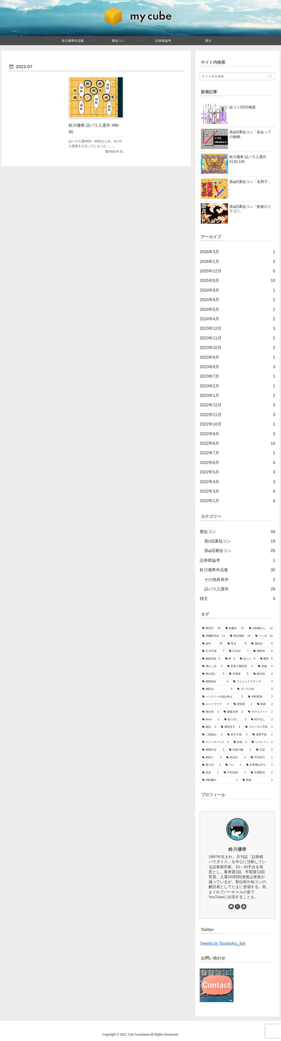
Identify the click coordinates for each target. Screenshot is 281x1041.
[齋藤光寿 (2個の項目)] (233, 712)
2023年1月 (237, 395)
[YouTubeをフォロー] (243, 906)
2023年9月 (237, 357)
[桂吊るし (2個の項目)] (262, 719)
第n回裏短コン (239, 541)
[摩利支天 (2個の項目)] (230, 727)
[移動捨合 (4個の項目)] (215, 681)
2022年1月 (237, 500)
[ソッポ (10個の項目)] (264, 636)
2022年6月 (237, 462)
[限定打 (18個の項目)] (211, 628)
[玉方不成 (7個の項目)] (213, 651)
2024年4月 (237, 319)
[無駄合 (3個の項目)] (217, 689)
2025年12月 (237, 271)
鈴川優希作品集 (237, 569)
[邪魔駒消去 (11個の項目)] (213, 636)
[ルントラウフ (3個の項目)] (215, 704)
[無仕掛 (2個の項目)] (210, 712)
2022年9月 (237, 433)
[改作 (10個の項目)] (212, 643)
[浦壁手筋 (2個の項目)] (263, 734)
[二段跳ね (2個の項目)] (212, 734)
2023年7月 (237, 376)
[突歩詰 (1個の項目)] (236, 757)
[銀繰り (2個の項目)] (211, 757)
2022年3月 (237, 491)
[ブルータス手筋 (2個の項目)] (259, 727)
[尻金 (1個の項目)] (210, 772)
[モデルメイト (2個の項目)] (260, 712)
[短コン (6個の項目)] (247, 658)
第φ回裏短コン (239, 550)
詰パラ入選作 (239, 589)
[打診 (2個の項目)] (264, 749)
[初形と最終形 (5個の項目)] (240, 666)
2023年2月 (237, 386)
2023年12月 (237, 328)
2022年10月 (237, 424)
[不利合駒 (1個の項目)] (235, 772)
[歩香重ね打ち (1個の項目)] (259, 765)
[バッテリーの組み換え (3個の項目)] (222, 696)
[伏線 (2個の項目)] (240, 742)
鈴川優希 (237, 849)
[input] (237, 76)
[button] (270, 76)
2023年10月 (237, 347)
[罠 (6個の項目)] (230, 658)
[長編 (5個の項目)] (265, 666)
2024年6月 (237, 299)
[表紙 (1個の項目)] (258, 780)
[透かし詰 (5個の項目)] (212, 666)
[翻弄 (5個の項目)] (266, 658)
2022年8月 (237, 443)
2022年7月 (237, 452)
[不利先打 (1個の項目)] (262, 757)
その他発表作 (239, 579)
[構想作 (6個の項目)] (263, 651)
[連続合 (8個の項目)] (262, 643)
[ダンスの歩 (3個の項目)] (255, 689)
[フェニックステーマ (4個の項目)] (253, 681)
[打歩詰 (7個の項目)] (238, 651)
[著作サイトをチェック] (231, 906)
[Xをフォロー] (237, 906)
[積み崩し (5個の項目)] (213, 674)
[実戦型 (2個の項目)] (243, 704)
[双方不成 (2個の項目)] (237, 734)
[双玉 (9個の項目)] (236, 643)
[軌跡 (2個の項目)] (265, 704)
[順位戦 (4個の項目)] (263, 674)
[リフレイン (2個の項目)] (262, 742)
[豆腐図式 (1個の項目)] (262, 772)
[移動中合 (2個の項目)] (213, 749)
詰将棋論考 (237, 560)
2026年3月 (237, 251)
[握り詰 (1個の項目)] (211, 765)
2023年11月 (237, 338)
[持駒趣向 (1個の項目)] (220, 780)
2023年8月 (237, 366)
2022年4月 (237, 481)
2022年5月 (237, 472)
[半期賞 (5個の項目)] (238, 674)
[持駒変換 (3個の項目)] (260, 696)
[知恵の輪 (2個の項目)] (240, 749)
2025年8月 (237, 280)
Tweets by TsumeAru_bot (222, 943)
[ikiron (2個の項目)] (211, 719)
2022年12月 (237, 405)
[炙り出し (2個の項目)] (235, 719)
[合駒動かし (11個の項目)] (261, 628)
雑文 (237, 598)
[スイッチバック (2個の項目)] (215, 742)
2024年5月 (237, 309)
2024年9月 (237, 290)
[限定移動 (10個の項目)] (240, 636)
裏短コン (237, 531)
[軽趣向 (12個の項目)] (234, 628)
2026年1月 (237, 261)
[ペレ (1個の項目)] (233, 765)
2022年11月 (237, 414)
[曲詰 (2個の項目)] (209, 727)
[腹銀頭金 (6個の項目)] (211, 658)
